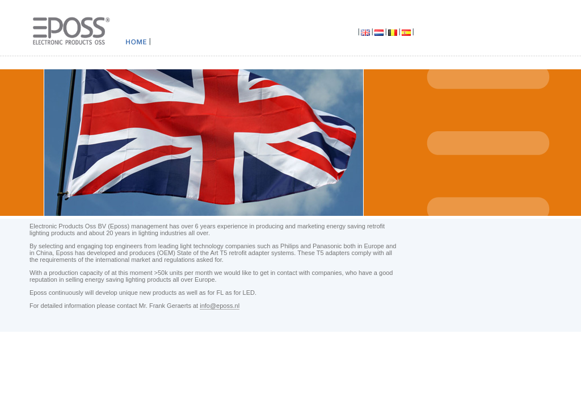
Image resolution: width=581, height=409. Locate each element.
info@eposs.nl (219, 305)
